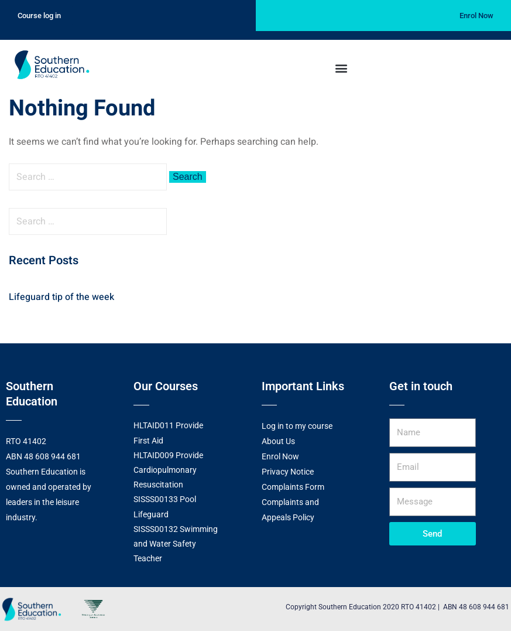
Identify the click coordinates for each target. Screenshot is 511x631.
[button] (341, 67)
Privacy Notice (288, 471)
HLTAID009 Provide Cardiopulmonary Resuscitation (168, 470)
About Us (278, 441)
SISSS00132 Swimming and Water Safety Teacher (175, 543)
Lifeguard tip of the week (61, 297)
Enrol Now (280, 456)
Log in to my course (297, 426)
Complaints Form (293, 487)
